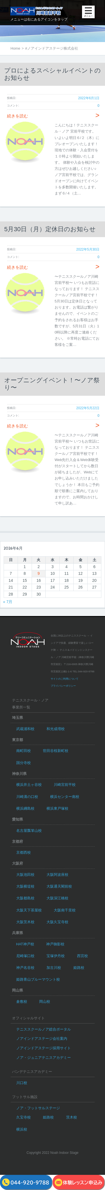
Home (15, 48)
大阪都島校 (25, 898)
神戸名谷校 (25, 968)
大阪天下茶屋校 (29, 910)
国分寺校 (23, 763)
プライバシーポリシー (63, 685)
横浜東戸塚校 (57, 808)
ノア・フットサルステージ (38, 1108)
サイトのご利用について (64, 678)
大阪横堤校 (25, 886)
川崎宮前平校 (65, 784)
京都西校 (23, 852)
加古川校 (53, 968)
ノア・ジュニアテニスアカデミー (43, 1057)
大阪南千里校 (65, 910)
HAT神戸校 (25, 944)
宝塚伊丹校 (55, 956)
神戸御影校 (55, 944)
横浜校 (21, 1129)
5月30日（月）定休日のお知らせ (50, 229)
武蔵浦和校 (25, 729)
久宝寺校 (23, 1117)
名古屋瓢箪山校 (29, 830)
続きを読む (53, 116)
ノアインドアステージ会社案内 (41, 1038)
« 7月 (7, 601)
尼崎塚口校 (25, 956)
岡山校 (44, 1001)
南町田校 (23, 751)
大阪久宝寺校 (57, 922)
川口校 (21, 1083)
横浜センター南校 (64, 797)
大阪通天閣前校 (59, 886)
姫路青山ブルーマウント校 (38, 979)
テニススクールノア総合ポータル (43, 1029)
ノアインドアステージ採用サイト (43, 1048)
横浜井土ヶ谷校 (29, 784)
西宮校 (82, 956)
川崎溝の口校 (27, 797)
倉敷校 (21, 1001)
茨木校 (71, 1117)
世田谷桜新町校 (55, 751)
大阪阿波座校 (57, 874)
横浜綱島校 (25, 808)
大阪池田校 (25, 874)
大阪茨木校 (25, 922)
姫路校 (78, 968)
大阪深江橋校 (57, 898)
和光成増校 (55, 729)
